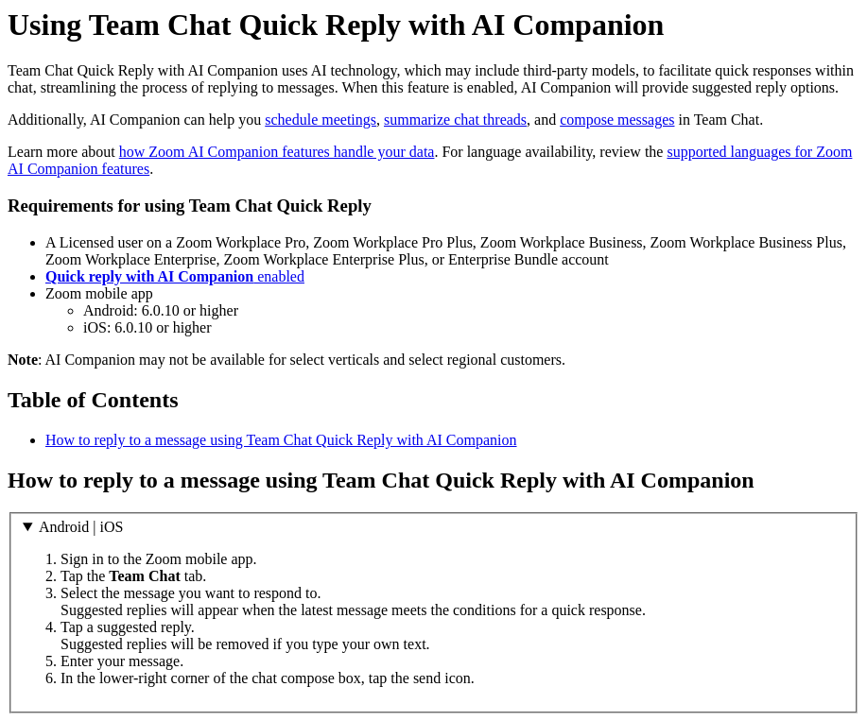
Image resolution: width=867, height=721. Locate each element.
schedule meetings (320, 120)
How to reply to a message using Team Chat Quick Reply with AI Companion (281, 440)
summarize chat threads (455, 120)
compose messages (617, 120)
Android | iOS (81, 527)
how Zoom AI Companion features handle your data (277, 152)
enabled (174, 276)
